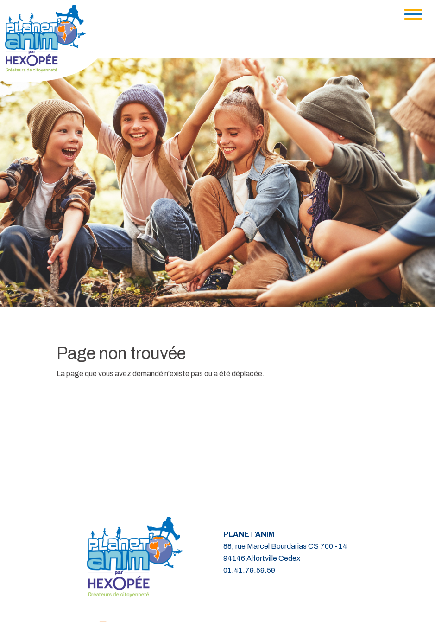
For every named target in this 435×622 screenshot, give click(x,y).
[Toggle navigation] (413, 14)
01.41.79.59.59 (249, 570)
